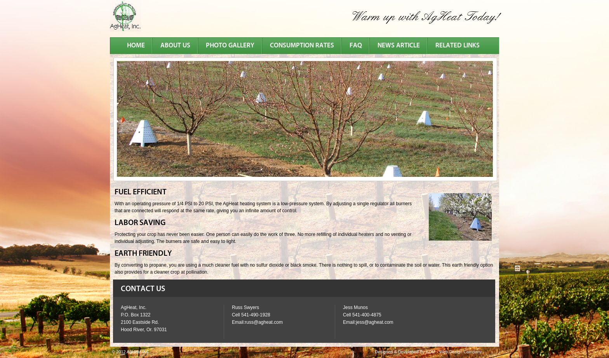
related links (457, 45)
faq (356, 45)
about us (175, 45)
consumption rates (302, 45)
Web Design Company (460, 351)
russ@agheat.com (264, 322)
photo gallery (230, 45)
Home (136, 45)
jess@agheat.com (374, 322)
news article (399, 45)
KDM (430, 351)
